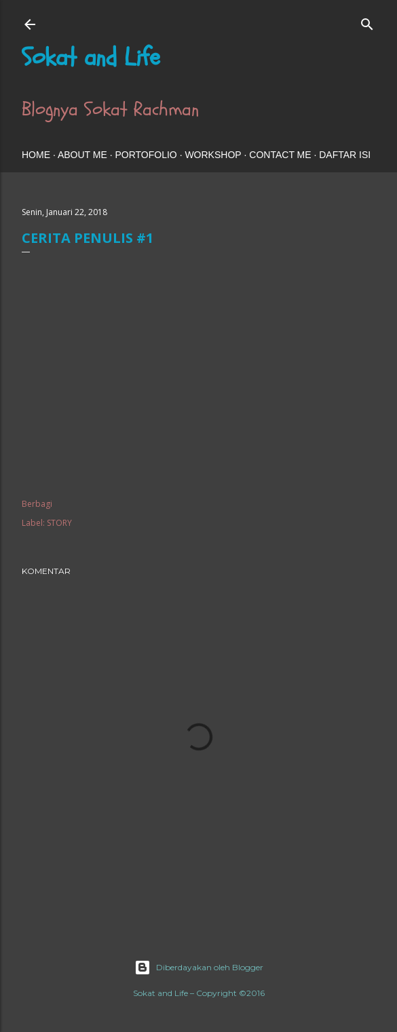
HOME (36, 154)
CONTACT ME (280, 154)
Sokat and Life (91, 57)
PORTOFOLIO (145, 154)
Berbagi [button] (37, 504)
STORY (59, 523)
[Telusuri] (367, 21)
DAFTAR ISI (345, 154)
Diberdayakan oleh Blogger (198, 967)
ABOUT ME (82, 154)
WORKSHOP (213, 154)
